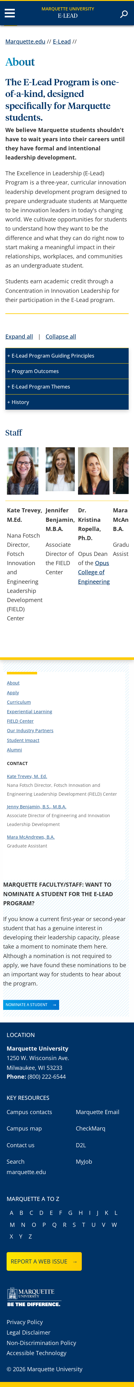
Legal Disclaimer (28, 1332)
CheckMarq (90, 1128)
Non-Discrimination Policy (41, 1343)
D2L (81, 1145)
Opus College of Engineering (94, 572)
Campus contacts (29, 1112)
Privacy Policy (25, 1322)
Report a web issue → (44, 1261)
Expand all (19, 336)
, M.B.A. (58, 807)
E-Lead (68, 16)
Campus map (24, 1128)
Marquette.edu (25, 41)
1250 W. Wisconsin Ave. (38, 1058)
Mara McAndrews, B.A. (31, 837)
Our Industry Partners (30, 730)
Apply (13, 693)
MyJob (84, 1161)
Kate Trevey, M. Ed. (27, 776)
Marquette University (68, 9)
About (13, 683)
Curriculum (19, 702)
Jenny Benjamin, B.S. (28, 807)
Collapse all (61, 336)
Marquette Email (98, 1112)
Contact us (21, 1145)
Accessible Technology (36, 1353)
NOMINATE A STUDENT (26, 1004)
